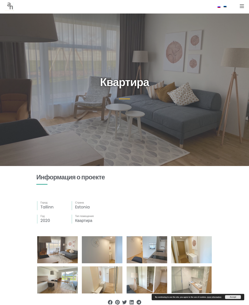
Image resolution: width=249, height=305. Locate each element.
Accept (233, 297)
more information (214, 297)
